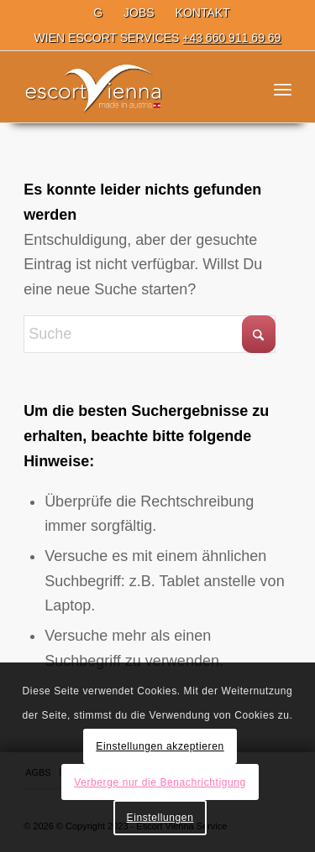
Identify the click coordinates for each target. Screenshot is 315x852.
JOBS (139, 12)
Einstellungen (160, 817)
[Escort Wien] (131, 88)
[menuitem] (98, 12)
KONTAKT (203, 12)
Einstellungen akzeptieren (159, 746)
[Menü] (282, 89)
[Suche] (150, 334)
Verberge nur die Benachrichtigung (160, 782)
